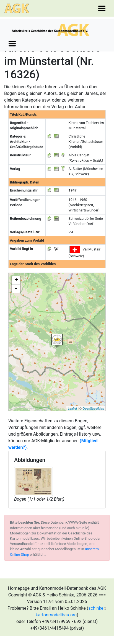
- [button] (16, 289)
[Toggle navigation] (102, 8)
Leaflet (72, 408)
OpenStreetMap (93, 408)
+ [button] (16, 280)
